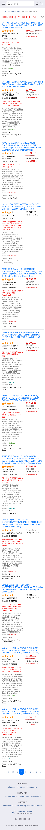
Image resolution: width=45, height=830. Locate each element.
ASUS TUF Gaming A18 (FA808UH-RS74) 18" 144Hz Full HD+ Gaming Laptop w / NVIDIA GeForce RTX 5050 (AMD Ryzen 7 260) (21, 398)
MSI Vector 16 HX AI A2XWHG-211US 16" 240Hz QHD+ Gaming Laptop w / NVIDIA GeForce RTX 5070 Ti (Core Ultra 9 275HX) (20, 650)
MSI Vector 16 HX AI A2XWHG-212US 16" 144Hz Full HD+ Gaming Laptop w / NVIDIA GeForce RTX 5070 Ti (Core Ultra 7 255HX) (20, 711)
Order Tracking (20, 806)
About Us (11, 787)
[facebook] (16, 819)
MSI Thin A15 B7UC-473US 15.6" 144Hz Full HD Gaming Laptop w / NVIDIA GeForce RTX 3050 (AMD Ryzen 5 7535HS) (22, 25)
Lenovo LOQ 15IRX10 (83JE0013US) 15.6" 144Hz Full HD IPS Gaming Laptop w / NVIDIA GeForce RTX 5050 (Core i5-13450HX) (21, 206)
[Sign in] (37, 4)
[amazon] (29, 819)
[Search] (9, 4)
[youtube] (25, 819)
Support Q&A (32, 787)
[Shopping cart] (41, 4)
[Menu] (3, 4)
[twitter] (20, 819)
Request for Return (34, 806)
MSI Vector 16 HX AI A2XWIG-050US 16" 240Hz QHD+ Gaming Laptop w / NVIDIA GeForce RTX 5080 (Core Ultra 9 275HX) (22, 84)
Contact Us (21, 787)
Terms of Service (10, 796)
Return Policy (36, 796)
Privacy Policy (23, 796)
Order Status (8, 806)
